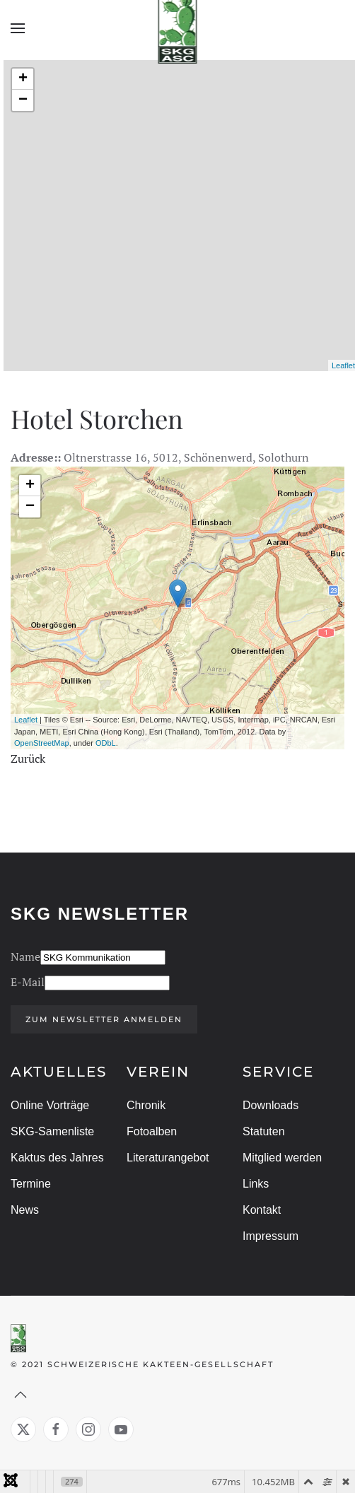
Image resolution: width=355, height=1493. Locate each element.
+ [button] (23, 79)
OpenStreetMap (41, 743)
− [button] (23, 100)
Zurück (28, 758)
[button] (18, 28)
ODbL (105, 743)
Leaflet (343, 365)
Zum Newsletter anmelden (102, 1019)
